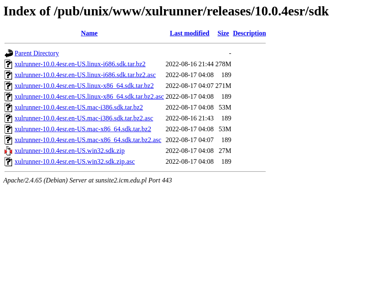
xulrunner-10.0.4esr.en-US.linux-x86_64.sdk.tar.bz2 (84, 85)
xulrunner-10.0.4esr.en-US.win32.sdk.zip (70, 150)
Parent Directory (37, 53)
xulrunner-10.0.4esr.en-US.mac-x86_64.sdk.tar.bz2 (83, 128)
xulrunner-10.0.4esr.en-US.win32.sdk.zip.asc (75, 161)
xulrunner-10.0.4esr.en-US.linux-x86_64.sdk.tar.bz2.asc (89, 96)
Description (249, 33)
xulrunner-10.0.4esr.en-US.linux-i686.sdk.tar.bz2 (80, 64)
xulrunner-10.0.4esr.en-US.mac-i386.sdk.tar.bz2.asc (84, 118)
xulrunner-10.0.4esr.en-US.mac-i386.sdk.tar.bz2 (79, 107)
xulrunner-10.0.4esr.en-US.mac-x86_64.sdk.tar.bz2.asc (88, 139)
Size (223, 33)
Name (89, 33)
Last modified (189, 33)
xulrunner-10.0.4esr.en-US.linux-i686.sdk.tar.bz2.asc (85, 74)
